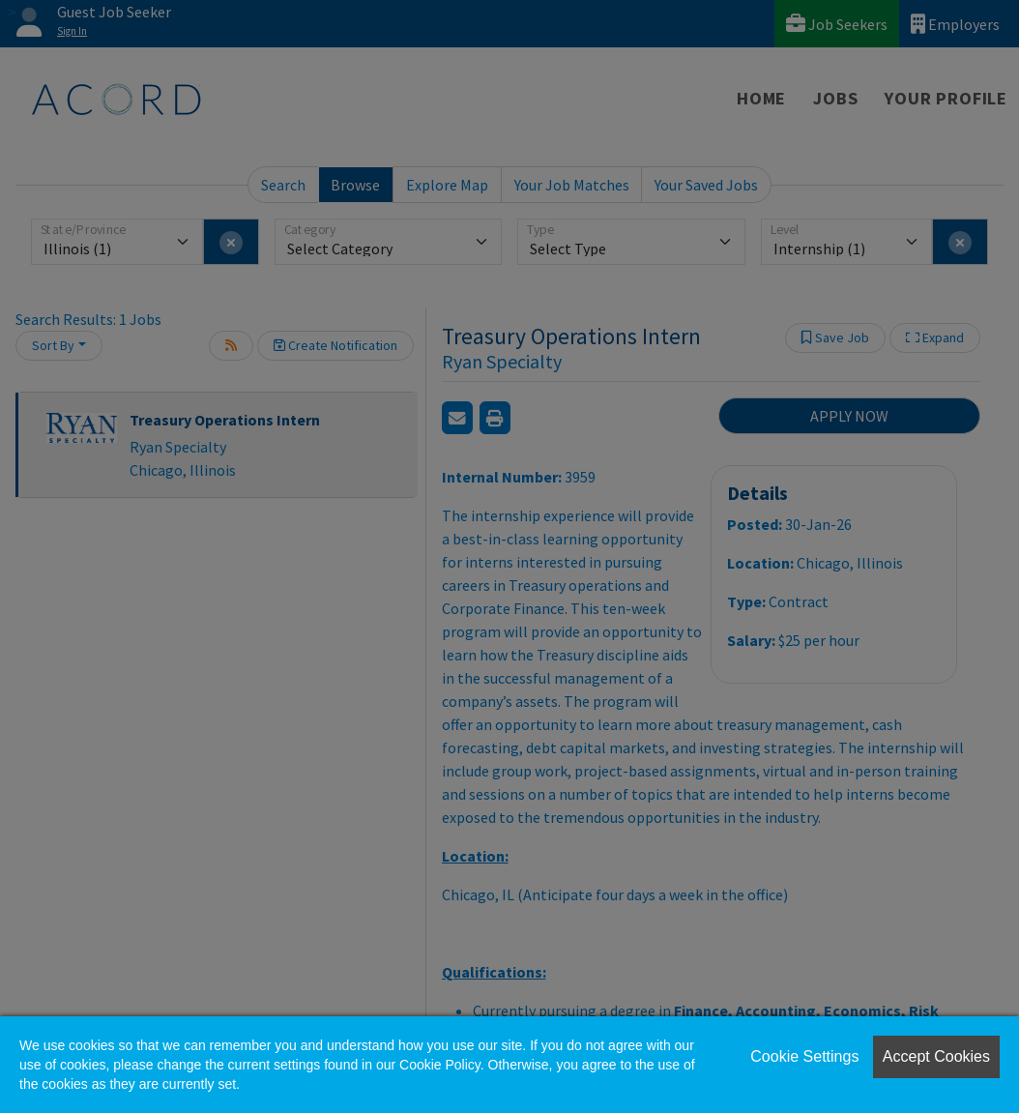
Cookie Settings (804, 1056)
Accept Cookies (936, 1056)
